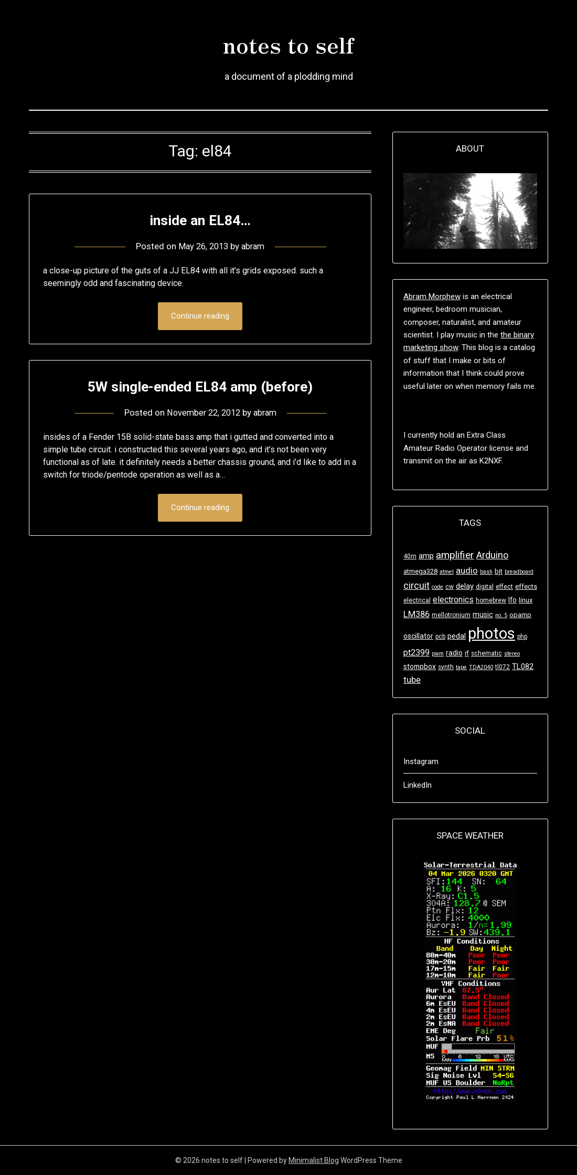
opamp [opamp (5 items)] (520, 615)
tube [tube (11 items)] (412, 680)
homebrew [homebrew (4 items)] (491, 600)
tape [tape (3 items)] (461, 667)
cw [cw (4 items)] (449, 586)
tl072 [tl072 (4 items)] (502, 667)
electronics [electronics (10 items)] (453, 600)
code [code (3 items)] (437, 587)
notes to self (288, 42)
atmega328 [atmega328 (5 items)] (420, 571)
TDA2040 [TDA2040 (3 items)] (481, 667)
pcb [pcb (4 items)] (440, 636)
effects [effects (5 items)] (526, 586)
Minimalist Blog (313, 1160)
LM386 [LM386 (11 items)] (416, 614)
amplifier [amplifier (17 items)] (455, 555)
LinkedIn (417, 785)
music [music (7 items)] (483, 614)
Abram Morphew (432, 296)
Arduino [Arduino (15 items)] (492, 554)
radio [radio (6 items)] (454, 653)
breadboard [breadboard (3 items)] (519, 571)
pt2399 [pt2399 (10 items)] (416, 653)
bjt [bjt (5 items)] (499, 571)
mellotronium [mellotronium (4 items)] (451, 615)
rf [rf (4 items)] (467, 653)
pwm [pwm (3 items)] (438, 653)
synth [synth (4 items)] (446, 667)
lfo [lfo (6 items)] (512, 600)
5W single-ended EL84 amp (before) (200, 386)
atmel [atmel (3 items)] (447, 571)
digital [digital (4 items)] (485, 586)
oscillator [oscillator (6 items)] (418, 636)
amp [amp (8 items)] (426, 555)
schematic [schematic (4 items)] (486, 653)
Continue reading (200, 316)
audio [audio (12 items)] (467, 570)
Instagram (421, 761)
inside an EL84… (200, 219)
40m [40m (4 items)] (409, 556)
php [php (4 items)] (522, 636)
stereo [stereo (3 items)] (512, 653)
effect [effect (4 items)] (504, 586)
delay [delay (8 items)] (465, 586)
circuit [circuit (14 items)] (416, 585)
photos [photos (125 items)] (491, 633)
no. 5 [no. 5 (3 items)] (501, 615)
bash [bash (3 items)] (486, 571)
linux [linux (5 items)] (525, 600)
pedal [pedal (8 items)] (456, 636)
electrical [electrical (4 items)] (417, 600)
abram (255, 246)
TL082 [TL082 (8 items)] (522, 666)
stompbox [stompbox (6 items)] (419, 666)
